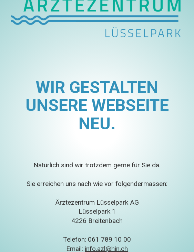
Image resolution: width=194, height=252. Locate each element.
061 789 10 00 (109, 239)
